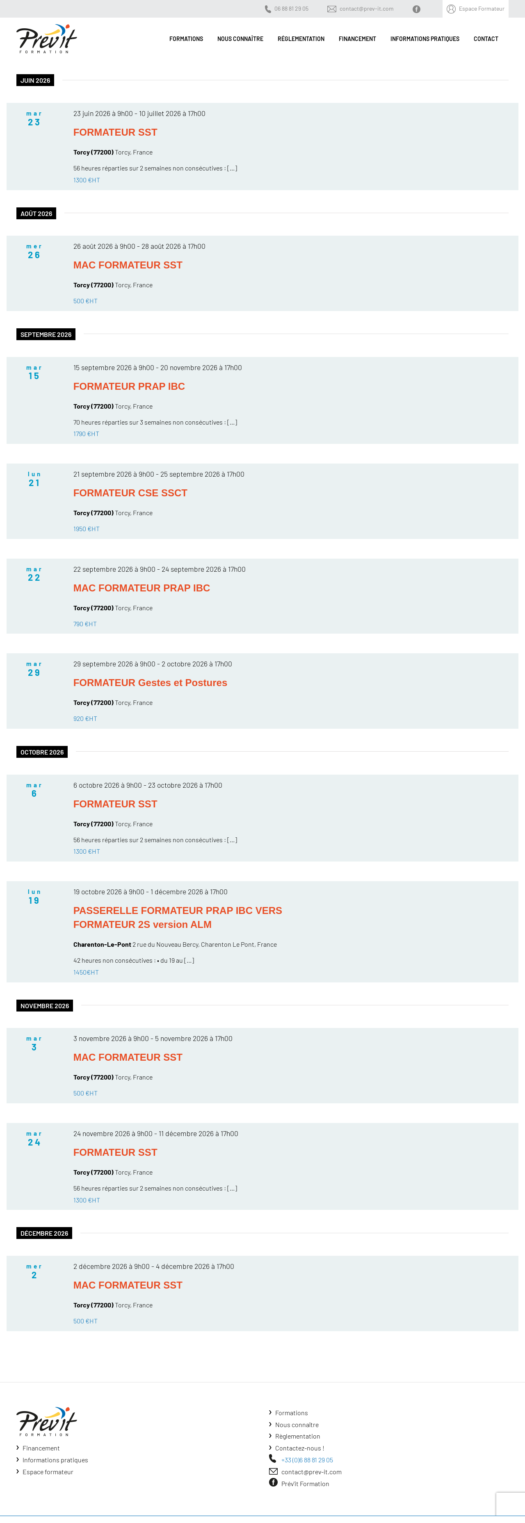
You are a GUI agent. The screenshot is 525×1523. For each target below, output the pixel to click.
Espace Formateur (481, 8)
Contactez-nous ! (299, 1448)
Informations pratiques (55, 1460)
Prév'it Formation (305, 1483)
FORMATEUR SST (115, 132)
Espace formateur (48, 1471)
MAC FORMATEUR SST (128, 265)
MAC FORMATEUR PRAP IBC (141, 587)
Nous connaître (297, 1424)
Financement (41, 1448)
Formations (291, 1412)
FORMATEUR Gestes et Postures (150, 682)
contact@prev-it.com (367, 8)
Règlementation (297, 1436)
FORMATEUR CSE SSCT (130, 492)
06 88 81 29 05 (291, 8)
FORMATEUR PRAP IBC (129, 386)
